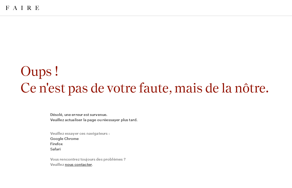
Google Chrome (64, 138)
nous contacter (78, 164)
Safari (55, 149)
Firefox (56, 144)
